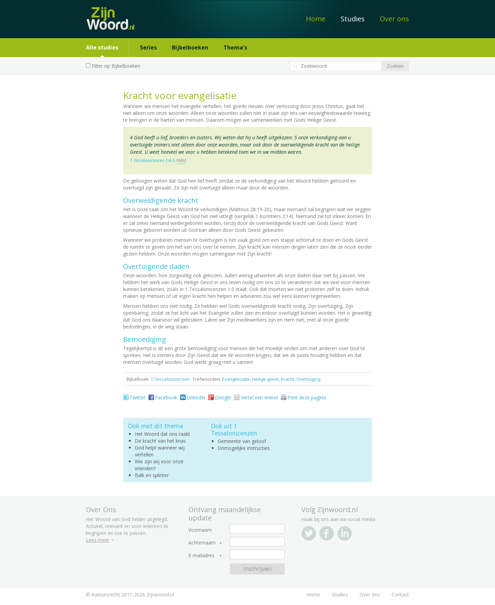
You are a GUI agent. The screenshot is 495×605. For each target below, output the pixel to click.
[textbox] (336, 66)
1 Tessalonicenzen (170, 379)
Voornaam (200, 530)
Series (148, 47)
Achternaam (202, 543)
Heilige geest (265, 379)
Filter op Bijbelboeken (116, 66)
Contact (400, 594)
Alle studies (102, 47)
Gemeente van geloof (242, 441)
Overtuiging (308, 379)
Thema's (235, 47)
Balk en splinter (152, 475)
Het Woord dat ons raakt (162, 434)
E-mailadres (201, 555)
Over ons (394, 18)
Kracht (287, 379)
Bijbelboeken (190, 47)
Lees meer (98, 540)
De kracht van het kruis (160, 440)
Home (316, 18)
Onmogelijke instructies (244, 448)
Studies (353, 18)
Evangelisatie (236, 379)
